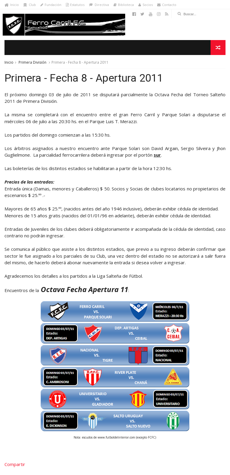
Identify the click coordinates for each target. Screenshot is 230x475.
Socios (145, 4)
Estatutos (75, 4)
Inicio (11, 4)
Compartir (14, 464)
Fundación (50, 4)
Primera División (32, 62)
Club (29, 4)
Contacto (166, 4)
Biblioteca (124, 4)
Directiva (99, 4)
